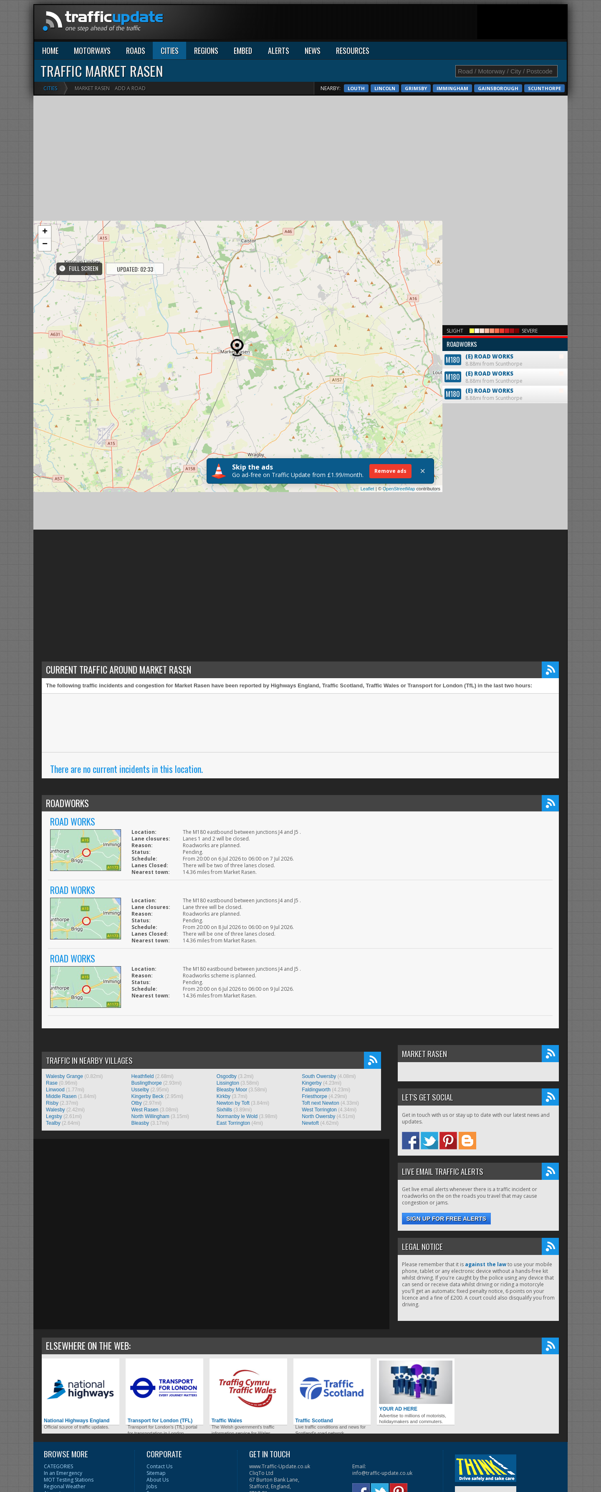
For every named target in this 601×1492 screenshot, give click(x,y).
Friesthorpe (314, 1096)
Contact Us (159, 1466)
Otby (136, 1103)
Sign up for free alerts (446, 1218)
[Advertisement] (415, 24)
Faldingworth (316, 1090)
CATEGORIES (58, 1466)
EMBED (243, 50)
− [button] (45, 244)
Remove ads (390, 471)
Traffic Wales (248, 1392)
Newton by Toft (233, 1103)
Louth (356, 88)
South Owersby (319, 1076)
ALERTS (278, 50)
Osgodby (227, 1076)
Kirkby (223, 1096)
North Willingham (150, 1116)
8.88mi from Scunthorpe (505, 352)
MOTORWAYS (92, 50)
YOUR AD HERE (415, 1386)
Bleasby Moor (232, 1090)
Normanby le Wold (237, 1116)
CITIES (170, 50)
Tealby (53, 1123)
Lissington (228, 1083)
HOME (50, 50)
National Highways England (80, 1392)
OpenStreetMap (399, 488)
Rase (52, 1083)
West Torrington (319, 1110)
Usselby (140, 1090)
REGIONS (206, 50)
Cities (50, 88)
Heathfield (142, 1076)
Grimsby (416, 88)
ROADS (135, 50)
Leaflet (367, 488)
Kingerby (311, 1083)
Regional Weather (65, 1486)
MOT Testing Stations (68, 1479)
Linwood (55, 1090)
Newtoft (310, 1123)
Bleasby (140, 1123)
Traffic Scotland (332, 1392)
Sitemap (156, 1473)
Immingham (452, 88)
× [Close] (422, 471)
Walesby (55, 1110)
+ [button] (45, 232)
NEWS (313, 50)
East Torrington (233, 1123)
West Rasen (144, 1110)
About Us (157, 1479)
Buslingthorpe (146, 1083)
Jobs (151, 1486)
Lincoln (384, 88)
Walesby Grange (64, 1076)
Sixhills (224, 1110)
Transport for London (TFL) (164, 1392)
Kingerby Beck (147, 1096)
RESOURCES (352, 50)
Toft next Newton (320, 1103)
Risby (52, 1103)
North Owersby (318, 1116)
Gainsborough (498, 88)
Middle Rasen (61, 1096)
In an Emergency (63, 1473)
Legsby (54, 1116)
